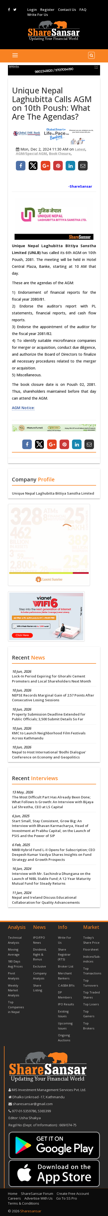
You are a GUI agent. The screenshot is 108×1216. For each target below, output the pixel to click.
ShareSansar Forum (37, 1193)
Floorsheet (90, 949)
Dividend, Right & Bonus (40, 954)
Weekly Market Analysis (13, 990)
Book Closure (60, 153)
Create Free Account (73, 1193)
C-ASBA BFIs (66, 985)
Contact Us (67, 9)
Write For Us (37, 14)
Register (47, 9)
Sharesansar (30, 1211)
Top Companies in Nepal (16, 1007)
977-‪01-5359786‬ (24, 1111)
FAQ (82, 9)
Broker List (65, 966)
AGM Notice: (23, 407)
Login (32, 9)
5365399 (44, 1111)
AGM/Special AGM (31, 153)
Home (12, 1193)
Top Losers (91, 1004)
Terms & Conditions (23, 1203)
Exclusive (39, 966)
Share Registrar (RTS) (64, 954)
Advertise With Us (38, 1198)
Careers (14, 1198)
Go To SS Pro (66, 1198)
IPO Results (66, 1004)
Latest (80, 149)
